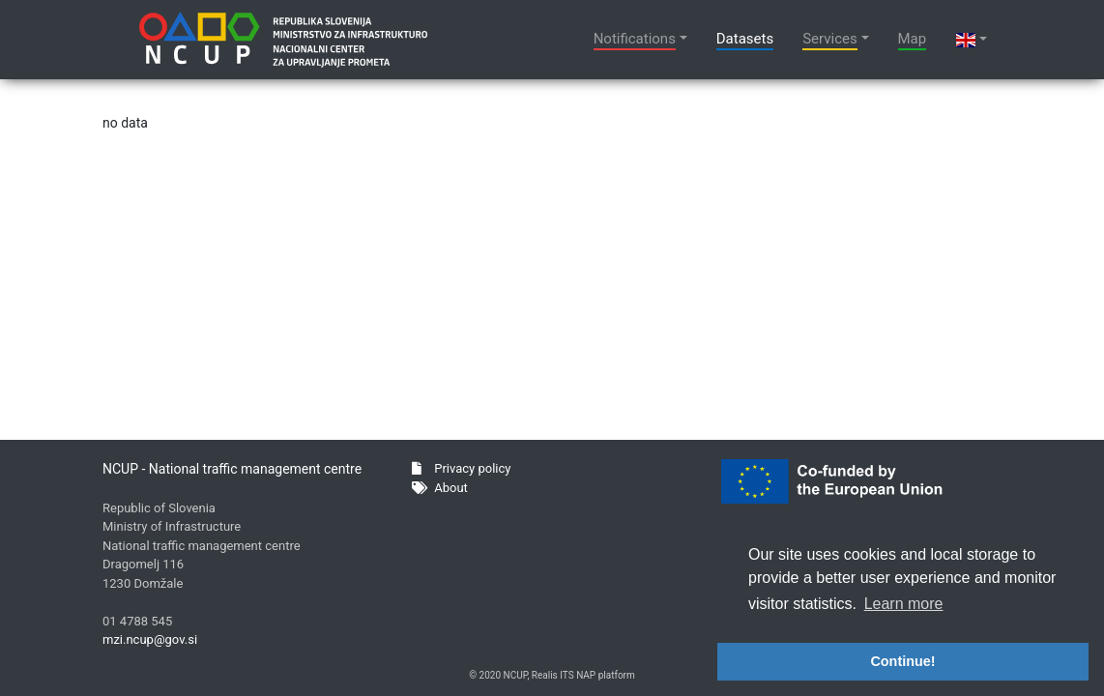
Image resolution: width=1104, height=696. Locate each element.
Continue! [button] (902, 661)
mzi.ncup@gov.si (149, 639)
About (440, 487)
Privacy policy (461, 468)
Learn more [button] (904, 603)
